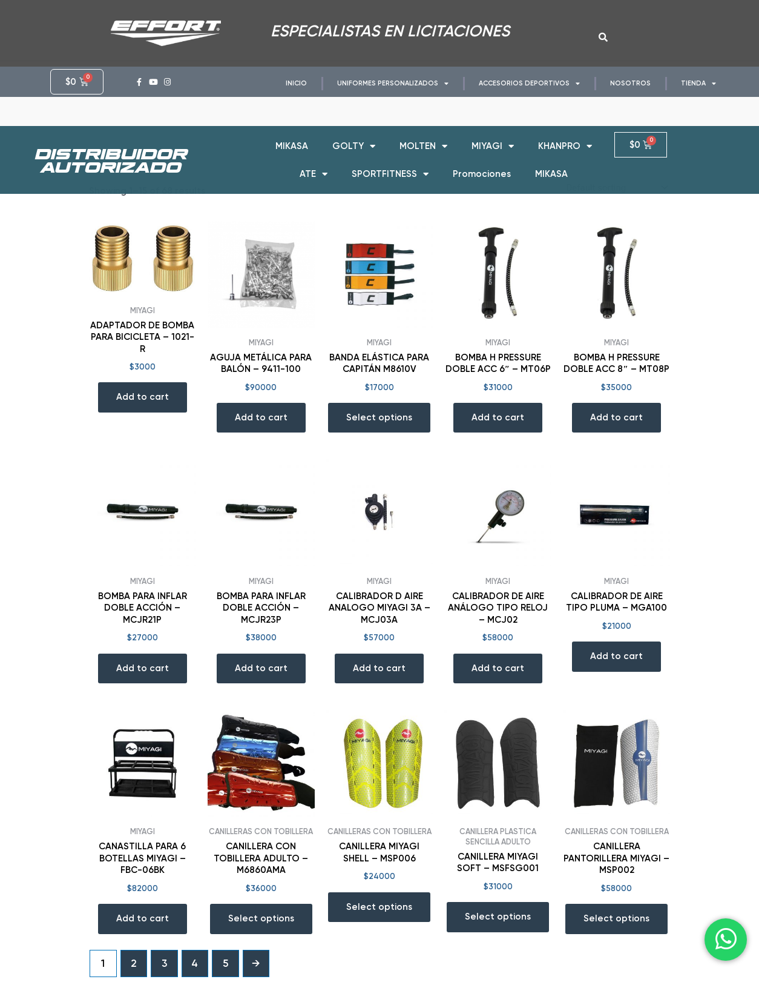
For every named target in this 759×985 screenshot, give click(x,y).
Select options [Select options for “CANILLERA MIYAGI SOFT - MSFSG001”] (498, 916)
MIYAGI (493, 137)
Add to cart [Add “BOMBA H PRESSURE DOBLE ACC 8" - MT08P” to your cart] (616, 417)
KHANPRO (565, 137)
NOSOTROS (630, 83)
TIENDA (698, 83)
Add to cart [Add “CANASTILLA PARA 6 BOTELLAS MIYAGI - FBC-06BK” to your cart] (142, 918)
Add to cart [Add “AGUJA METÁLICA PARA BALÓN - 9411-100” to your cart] (261, 417)
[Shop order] (616, 187)
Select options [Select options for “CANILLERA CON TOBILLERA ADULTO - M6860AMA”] (261, 918)
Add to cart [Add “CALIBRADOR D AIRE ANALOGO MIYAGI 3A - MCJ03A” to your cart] (379, 668)
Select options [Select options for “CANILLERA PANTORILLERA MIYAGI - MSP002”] (616, 918)
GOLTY (353, 137)
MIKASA (291, 137)
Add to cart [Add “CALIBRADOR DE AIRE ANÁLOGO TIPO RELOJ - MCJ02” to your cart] (498, 668)
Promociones (482, 165)
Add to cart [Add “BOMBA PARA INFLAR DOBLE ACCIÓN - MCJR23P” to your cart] (261, 668)
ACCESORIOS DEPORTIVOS (529, 83)
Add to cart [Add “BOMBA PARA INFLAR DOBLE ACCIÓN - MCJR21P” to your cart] (142, 668)
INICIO (296, 83)
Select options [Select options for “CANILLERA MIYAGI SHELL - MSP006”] (379, 906)
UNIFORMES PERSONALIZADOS (392, 83)
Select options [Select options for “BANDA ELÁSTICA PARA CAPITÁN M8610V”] (379, 417)
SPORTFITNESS (390, 165)
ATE (313, 165)
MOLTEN (423, 137)
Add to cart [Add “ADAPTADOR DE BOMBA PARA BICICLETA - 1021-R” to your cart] (142, 396)
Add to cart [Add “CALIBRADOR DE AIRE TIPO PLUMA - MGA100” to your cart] (616, 656)
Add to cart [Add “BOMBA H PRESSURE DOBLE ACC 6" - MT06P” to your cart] (498, 417)
